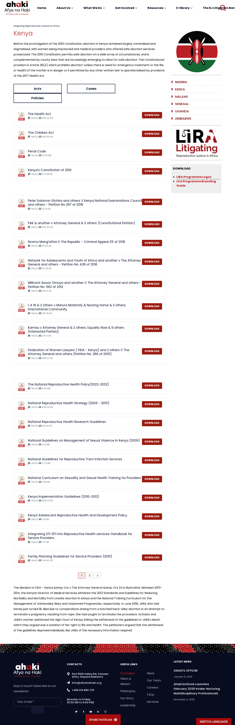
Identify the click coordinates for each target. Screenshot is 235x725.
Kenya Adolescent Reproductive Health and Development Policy (77, 506)
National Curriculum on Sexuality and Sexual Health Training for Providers (84, 468)
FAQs (150, 685)
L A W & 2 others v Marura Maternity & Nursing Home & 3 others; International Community (77, 298)
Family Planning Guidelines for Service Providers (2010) (70, 547)
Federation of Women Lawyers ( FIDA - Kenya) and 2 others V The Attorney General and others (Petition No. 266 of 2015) (78, 342)
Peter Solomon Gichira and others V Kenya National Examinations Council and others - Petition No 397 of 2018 (85, 193)
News (150, 664)
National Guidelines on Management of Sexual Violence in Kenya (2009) (84, 431)
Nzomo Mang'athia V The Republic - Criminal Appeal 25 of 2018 (76, 232)
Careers (152, 678)
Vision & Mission (125, 671)
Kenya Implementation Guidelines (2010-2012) (63, 487)
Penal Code (37, 142)
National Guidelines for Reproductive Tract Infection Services (75, 449)
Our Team (154, 671)
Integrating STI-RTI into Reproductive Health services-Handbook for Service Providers (80, 526)
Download (152, 105)
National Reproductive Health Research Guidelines (67, 412)
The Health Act (39, 104)
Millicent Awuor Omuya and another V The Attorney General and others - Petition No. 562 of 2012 (84, 275)
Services (153, 692)
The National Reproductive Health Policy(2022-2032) (68, 375)
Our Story (127, 689)
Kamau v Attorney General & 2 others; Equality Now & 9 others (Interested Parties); (76, 320)
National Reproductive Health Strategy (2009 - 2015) (68, 393)
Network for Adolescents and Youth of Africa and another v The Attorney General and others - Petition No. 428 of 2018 (84, 253)
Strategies (127, 664)
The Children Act (41, 123)
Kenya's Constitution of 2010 (50, 160)
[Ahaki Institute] (103, 719)
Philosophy (127, 681)
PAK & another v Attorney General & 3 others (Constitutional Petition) (81, 213)
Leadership (128, 696)
